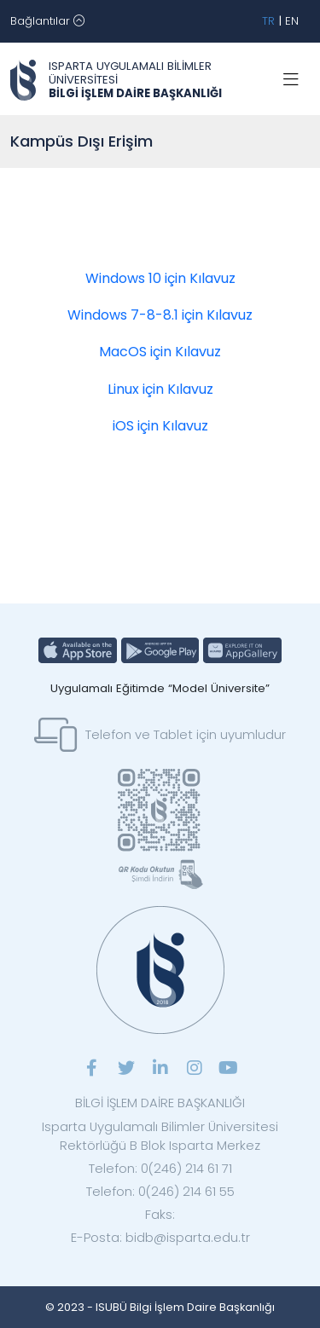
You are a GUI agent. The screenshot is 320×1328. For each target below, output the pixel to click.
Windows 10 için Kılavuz (160, 278)
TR (268, 21)
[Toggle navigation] (47, 21)
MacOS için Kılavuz (160, 351)
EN (292, 21)
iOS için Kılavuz (160, 426)
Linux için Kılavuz (160, 389)
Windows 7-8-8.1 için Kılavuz (160, 315)
